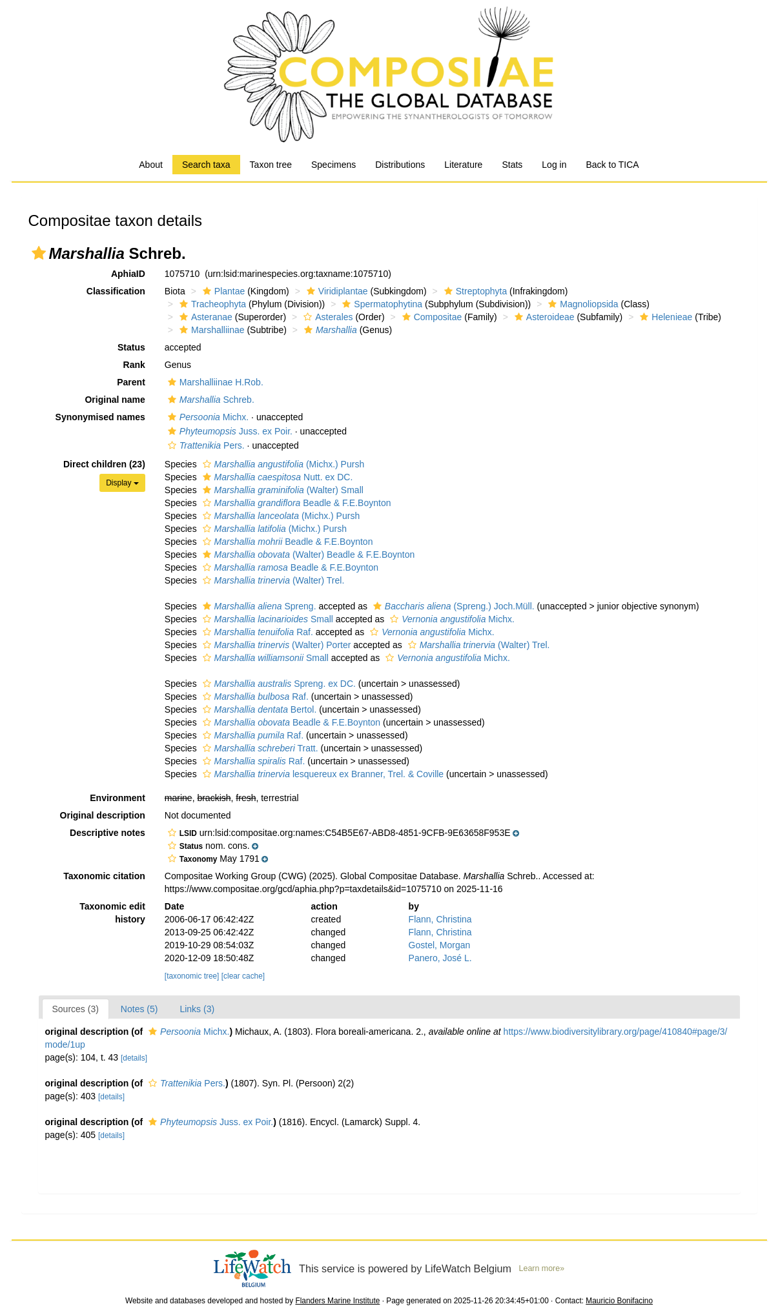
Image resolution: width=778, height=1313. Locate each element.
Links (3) (196, 1009)
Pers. (205, 445)
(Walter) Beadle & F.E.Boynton (307, 554)
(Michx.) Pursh (282, 464)
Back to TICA (612, 164)
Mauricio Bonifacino (619, 1300)
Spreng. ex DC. (278, 683)
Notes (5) (139, 1009)
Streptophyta (474, 291)
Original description (102, 815)
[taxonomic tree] (192, 976)
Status (131, 347)
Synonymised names (100, 417)
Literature (463, 164)
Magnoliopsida (581, 304)
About (151, 164)
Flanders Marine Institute (337, 1300)
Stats (512, 164)
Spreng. (258, 606)
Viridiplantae (335, 291)
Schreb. (209, 399)
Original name (115, 399)
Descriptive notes (107, 833)
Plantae (222, 291)
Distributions (400, 164)
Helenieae (664, 317)
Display (122, 482)
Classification (116, 291)
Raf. (256, 632)
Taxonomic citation (104, 876)
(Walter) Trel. (272, 580)
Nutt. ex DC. (276, 477)
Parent (131, 382)
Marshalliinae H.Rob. (214, 382)
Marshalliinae (210, 330)
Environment (117, 798)
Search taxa (206, 164)
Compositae (430, 317)
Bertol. (258, 709)
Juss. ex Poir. (228, 431)
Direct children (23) (104, 464)
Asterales (326, 317)
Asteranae (204, 317)
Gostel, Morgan (440, 945)
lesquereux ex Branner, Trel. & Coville (322, 774)
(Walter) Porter (275, 645)
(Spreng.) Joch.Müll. (452, 606)
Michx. (207, 417)
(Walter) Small (281, 490)
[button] (38, 253)
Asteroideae (543, 317)
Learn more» (542, 1268)
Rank (134, 365)
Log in (554, 164)
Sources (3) (75, 1009)
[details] (134, 1058)
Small (266, 619)
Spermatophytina (380, 304)
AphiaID (128, 274)
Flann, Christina (440, 919)
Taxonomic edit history (112, 912)
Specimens (333, 164)
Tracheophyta (211, 304)
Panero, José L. (440, 958)
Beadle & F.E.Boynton (295, 503)
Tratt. (259, 748)
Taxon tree (271, 164)
